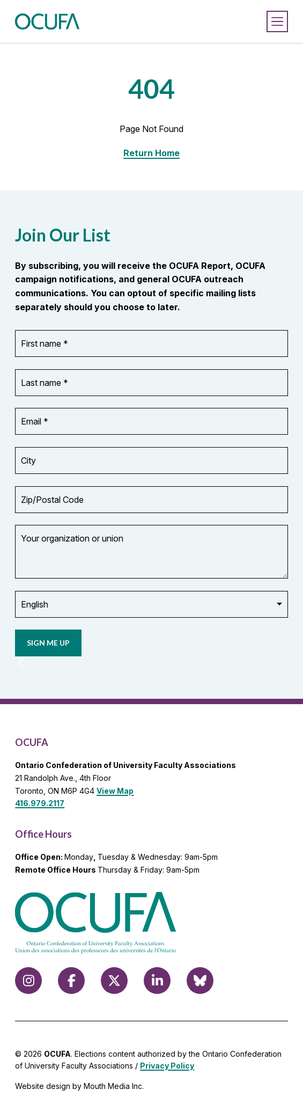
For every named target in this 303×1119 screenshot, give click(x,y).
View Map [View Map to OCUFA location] (115, 790)
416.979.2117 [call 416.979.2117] (39, 803)
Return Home (151, 153)
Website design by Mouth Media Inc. (79, 1086)
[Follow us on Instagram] (28, 980)
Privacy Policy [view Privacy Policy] (167, 1065)
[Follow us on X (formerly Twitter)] (114, 980)
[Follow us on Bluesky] (200, 980)
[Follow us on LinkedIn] (157, 980)
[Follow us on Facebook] (71, 980)
